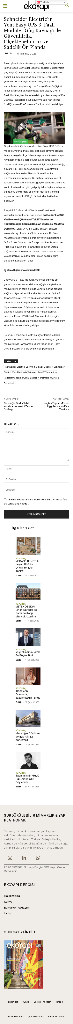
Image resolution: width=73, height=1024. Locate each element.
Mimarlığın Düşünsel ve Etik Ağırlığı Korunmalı (28, 737)
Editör (8, 53)
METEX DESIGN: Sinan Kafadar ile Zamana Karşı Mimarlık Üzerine (26, 611)
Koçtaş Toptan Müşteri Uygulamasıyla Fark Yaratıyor (56, 406)
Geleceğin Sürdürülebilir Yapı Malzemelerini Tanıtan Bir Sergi (18, 406)
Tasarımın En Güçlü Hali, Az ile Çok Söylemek (28, 779)
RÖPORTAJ (21, 558)
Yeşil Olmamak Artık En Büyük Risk (28, 653)
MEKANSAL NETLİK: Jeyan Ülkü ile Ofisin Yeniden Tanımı (28, 566)
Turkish (43, 2)
